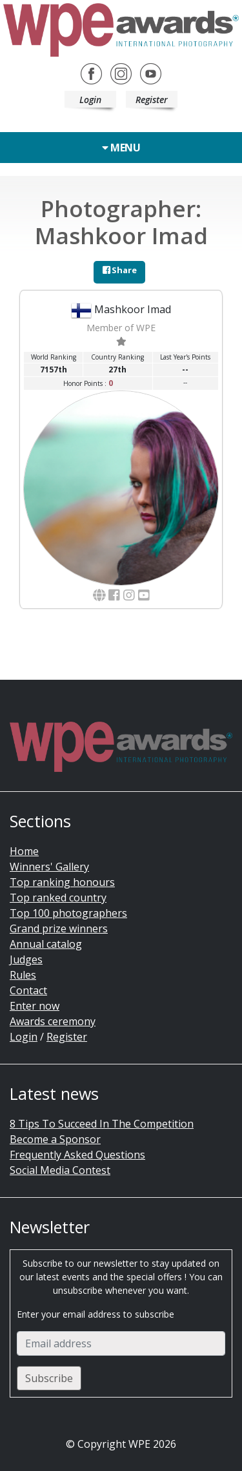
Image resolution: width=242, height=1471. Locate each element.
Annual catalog (46, 944)
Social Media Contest (60, 1170)
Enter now (34, 1006)
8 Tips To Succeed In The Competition (102, 1124)
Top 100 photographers (68, 913)
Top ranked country (58, 897)
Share (120, 270)
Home (24, 851)
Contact (28, 990)
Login (90, 99)
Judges (26, 959)
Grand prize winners (59, 928)
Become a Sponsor (55, 1139)
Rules (23, 975)
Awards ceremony (53, 1021)
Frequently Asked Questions (77, 1155)
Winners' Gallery (49, 867)
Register (152, 99)
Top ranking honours (62, 882)
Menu (121, 147)
